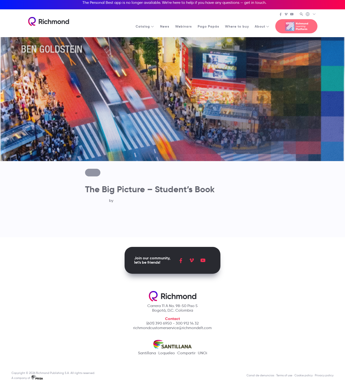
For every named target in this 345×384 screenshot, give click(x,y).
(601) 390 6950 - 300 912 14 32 (172, 323)
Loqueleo (166, 353)
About (262, 26)
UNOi (202, 353)
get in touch (254, 2)
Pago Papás (208, 26)
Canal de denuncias (260, 375)
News (164, 26)
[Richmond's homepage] (49, 21)
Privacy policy (324, 375)
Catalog (145, 26)
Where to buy (237, 26)
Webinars (183, 26)
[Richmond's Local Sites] (310, 14)
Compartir (186, 353)
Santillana (147, 353)
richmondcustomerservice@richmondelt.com (172, 328)
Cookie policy (303, 375)
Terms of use (284, 375)
